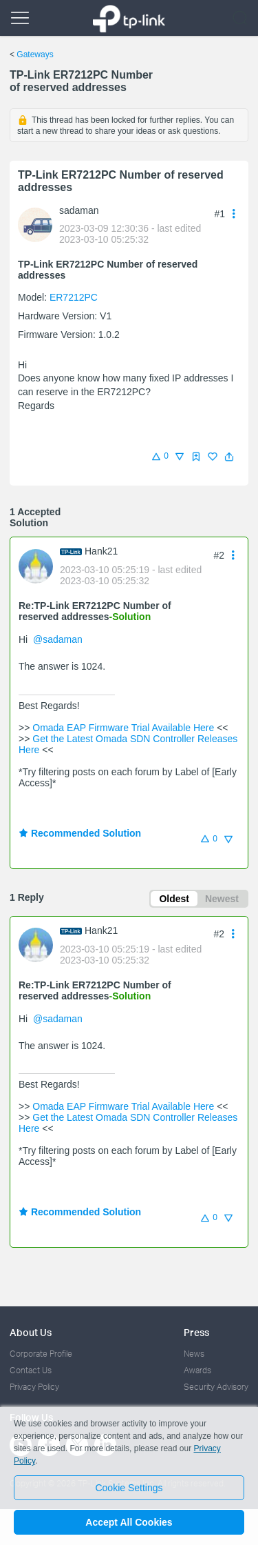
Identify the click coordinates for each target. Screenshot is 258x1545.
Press (196, 1332)
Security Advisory (216, 1387)
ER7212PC (74, 297)
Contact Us (31, 1370)
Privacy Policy (34, 1387)
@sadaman (58, 639)
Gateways (35, 54)
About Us (31, 1332)
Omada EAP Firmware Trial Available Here (123, 727)
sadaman (79, 210)
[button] (229, 456)
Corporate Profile (41, 1353)
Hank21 (101, 551)
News (194, 1353)
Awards (197, 1370)
